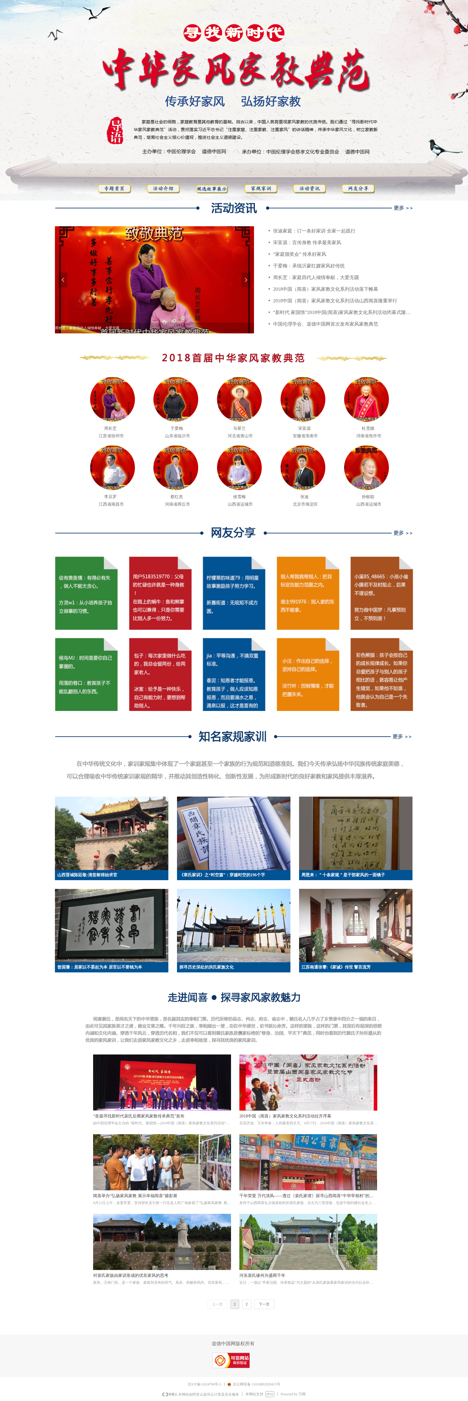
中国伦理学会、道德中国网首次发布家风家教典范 (325, 324)
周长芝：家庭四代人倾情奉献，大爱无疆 (316, 277)
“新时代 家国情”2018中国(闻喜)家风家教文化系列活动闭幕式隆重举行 (343, 312)
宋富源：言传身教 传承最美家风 (307, 242)
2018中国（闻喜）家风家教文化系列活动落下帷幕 (325, 289)
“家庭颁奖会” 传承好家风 (299, 254)
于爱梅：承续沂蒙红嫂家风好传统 (309, 265)
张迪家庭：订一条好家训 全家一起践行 (314, 230)
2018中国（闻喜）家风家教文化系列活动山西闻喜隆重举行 (335, 300)
